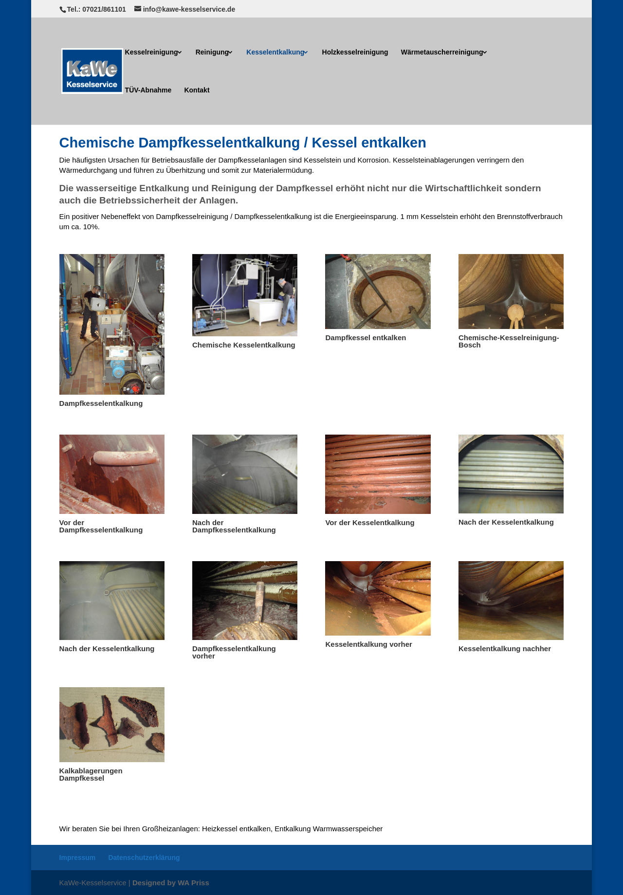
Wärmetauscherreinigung (442, 52)
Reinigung (212, 52)
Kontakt (196, 90)
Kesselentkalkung (275, 52)
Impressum (77, 857)
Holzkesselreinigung (355, 52)
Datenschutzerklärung (144, 857)
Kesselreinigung (151, 52)
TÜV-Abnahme (148, 90)
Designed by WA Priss (170, 882)
